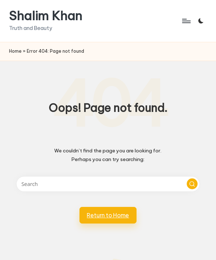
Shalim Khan (45, 15)
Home (15, 51)
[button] (192, 183)
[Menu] (186, 21)
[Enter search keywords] (108, 184)
